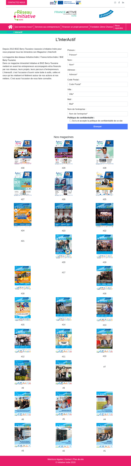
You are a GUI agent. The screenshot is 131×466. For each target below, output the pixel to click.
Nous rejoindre (119, 26)
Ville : (69, 89)
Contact (68, 459)
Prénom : (71, 50)
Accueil (10, 32)
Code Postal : (73, 80)
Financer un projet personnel (75, 27)
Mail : (69, 99)
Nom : (70, 60)
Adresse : (71, 70)
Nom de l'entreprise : (76, 109)
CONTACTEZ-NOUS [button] (16, 2)
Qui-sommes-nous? (24, 27)
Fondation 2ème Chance (101, 27)
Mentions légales (55, 459)
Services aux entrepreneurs (47, 27)
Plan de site (78, 459)
